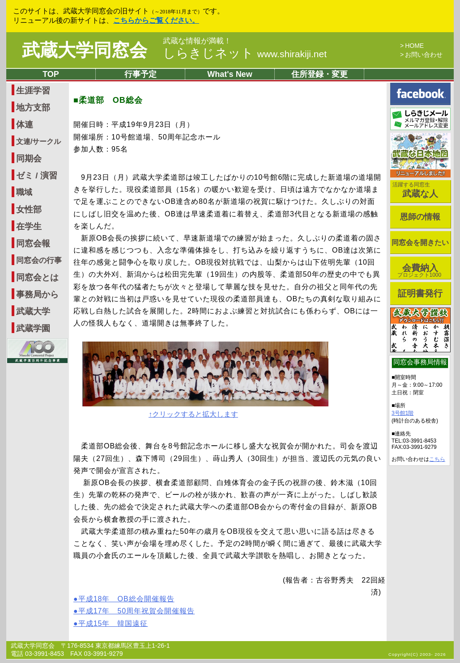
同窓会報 (33, 243)
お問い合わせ (424, 54)
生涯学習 (33, 90)
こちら (437, 459)
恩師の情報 (420, 216)
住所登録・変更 (319, 74)
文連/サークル (38, 141)
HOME (414, 45)
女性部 (29, 209)
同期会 (29, 158)
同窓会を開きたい (420, 242)
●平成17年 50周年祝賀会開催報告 (134, 611)
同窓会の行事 (39, 260)
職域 (24, 192)
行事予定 (140, 74)
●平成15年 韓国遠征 (110, 623)
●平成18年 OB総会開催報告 (124, 599)
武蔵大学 (33, 311)
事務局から (37, 294)
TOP (51, 74)
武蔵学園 (33, 328)
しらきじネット (245, 53)
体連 (24, 124)
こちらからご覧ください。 (156, 20)
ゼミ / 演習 (36, 175)
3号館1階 (402, 413)
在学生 (29, 226)
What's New (229, 74)
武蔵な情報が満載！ (197, 41)
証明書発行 (420, 293)
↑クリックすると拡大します (193, 414)
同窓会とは (37, 277)
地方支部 (33, 107)
